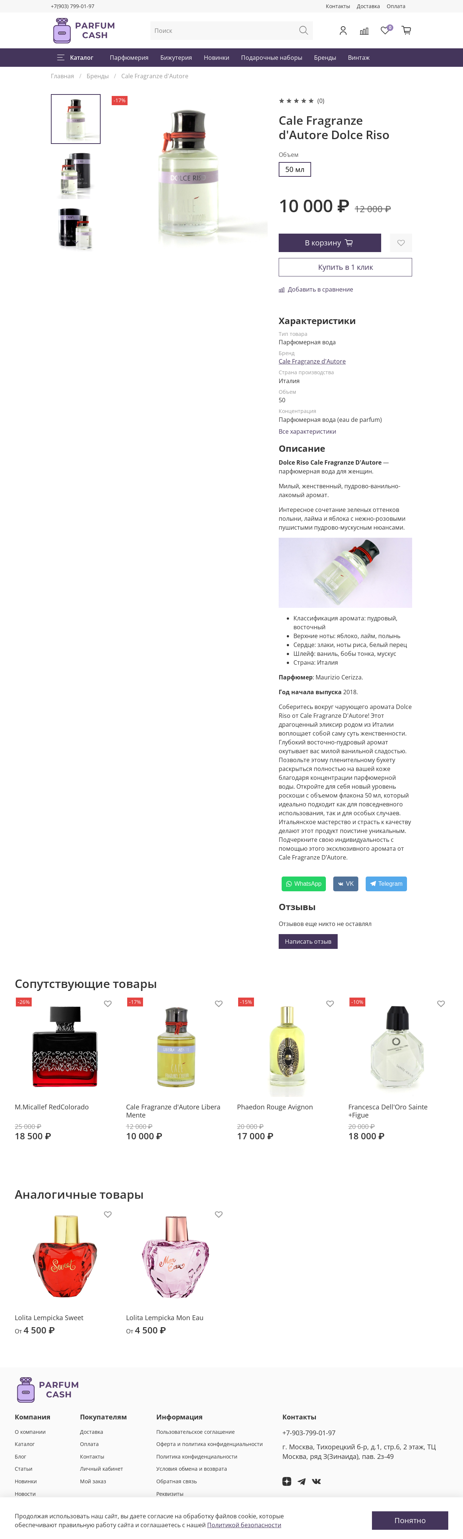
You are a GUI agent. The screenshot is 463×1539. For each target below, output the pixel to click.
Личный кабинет (101, 1468)
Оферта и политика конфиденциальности (209, 1443)
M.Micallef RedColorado (52, 1106)
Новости (25, 1493)
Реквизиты (170, 1493)
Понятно (410, 1520)
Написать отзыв (308, 941)
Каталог (75, 58)
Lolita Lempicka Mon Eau (164, 1317)
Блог (20, 1456)
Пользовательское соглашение (195, 1431)
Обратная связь (176, 1481)
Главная (62, 76)
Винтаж (359, 58)
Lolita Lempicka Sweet (49, 1317)
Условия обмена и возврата (191, 1468)
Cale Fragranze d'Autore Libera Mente (173, 1111)
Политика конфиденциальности (196, 1456)
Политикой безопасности (244, 1525)
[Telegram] (386, 884)
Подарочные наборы (271, 58)
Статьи (23, 1468)
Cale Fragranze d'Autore (154, 76)
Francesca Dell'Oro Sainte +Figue (388, 1111)
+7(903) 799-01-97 (72, 6)
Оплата (396, 6)
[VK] (345, 884)
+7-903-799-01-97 (308, 1432)
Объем (289, 154)
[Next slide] (76, 242)
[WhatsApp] (304, 884)
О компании (30, 1431)
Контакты (338, 6)
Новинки (216, 58)
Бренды (325, 58)
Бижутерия (176, 58)
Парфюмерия (129, 58)
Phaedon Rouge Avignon (275, 1106)
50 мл (294, 169)
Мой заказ (93, 1481)
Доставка (368, 6)
